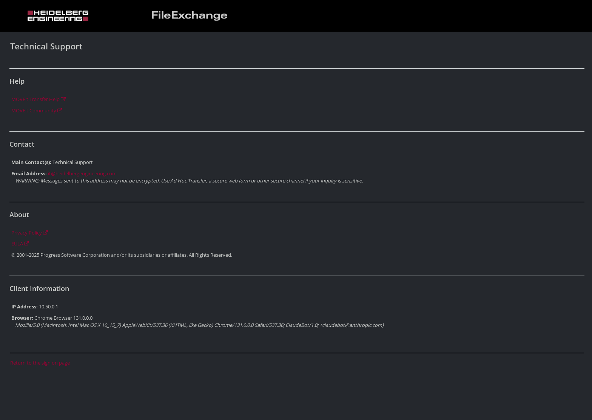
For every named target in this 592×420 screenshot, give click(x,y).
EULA (20, 243)
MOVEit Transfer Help (38, 99)
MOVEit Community (36, 110)
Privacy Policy (29, 232)
